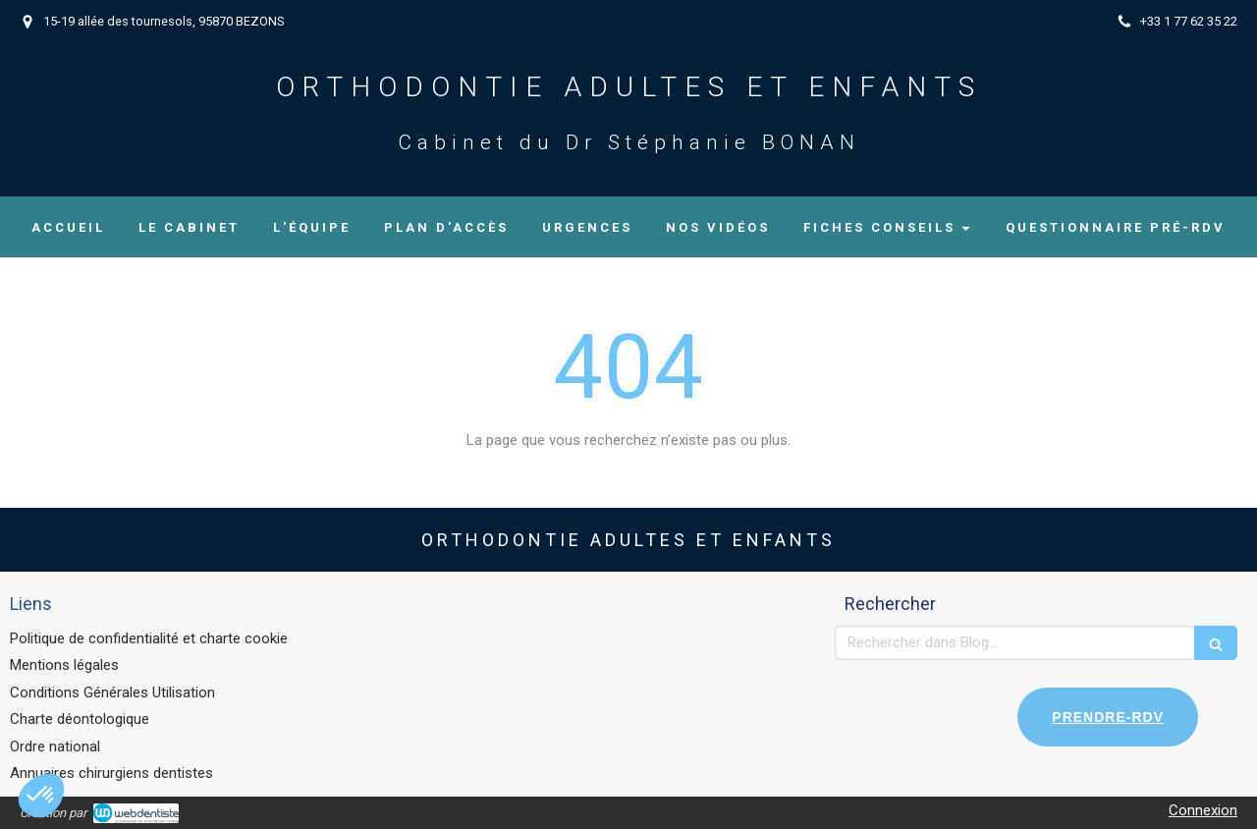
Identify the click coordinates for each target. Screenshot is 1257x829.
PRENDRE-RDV (1108, 717)
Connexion (1203, 810)
